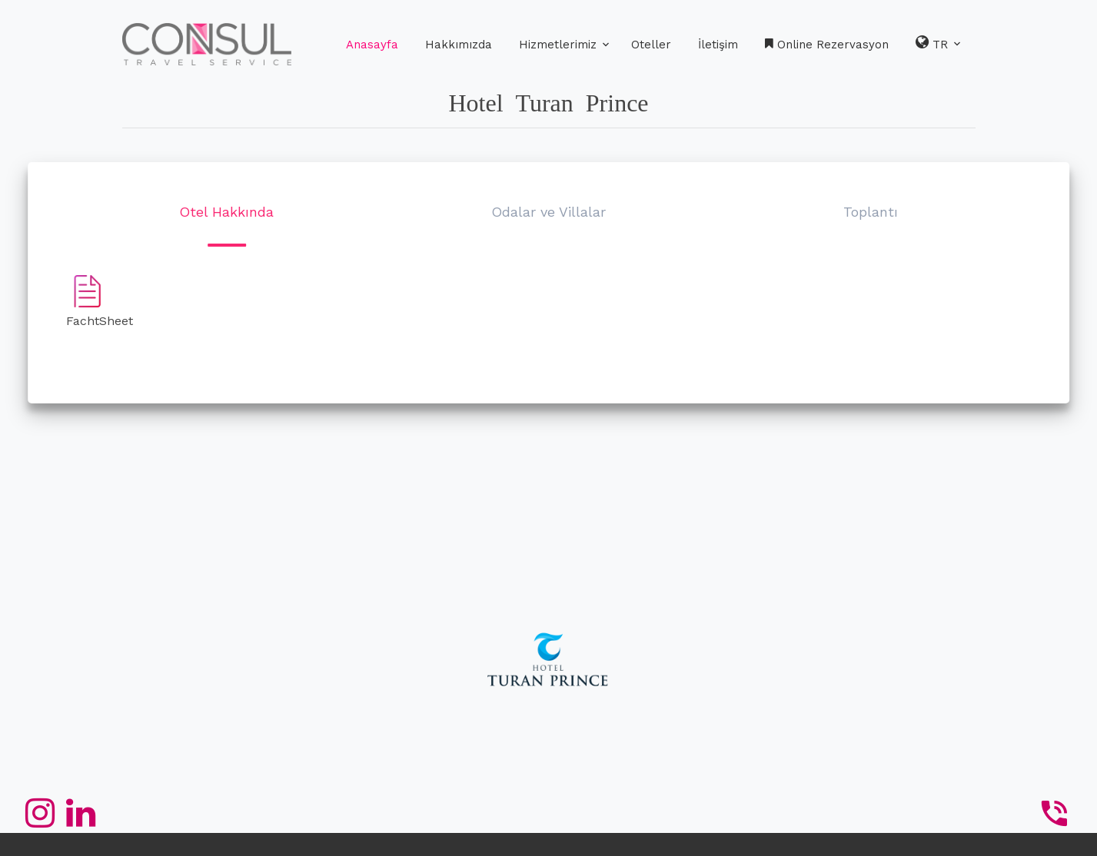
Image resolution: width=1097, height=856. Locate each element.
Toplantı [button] (870, 212)
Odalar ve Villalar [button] (548, 212)
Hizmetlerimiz (558, 44)
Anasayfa (372, 44)
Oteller (651, 44)
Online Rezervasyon (827, 44)
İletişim (718, 44)
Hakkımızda (458, 44)
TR (939, 42)
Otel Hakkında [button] (226, 212)
